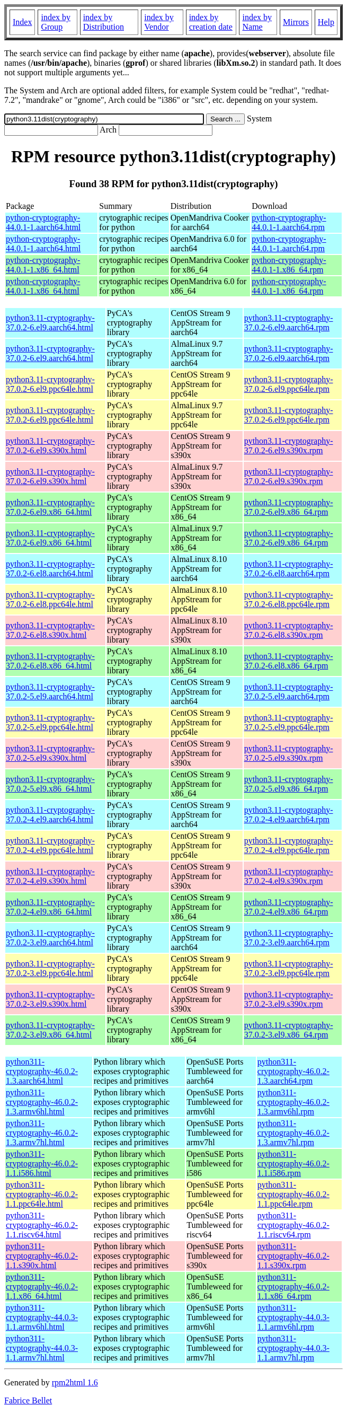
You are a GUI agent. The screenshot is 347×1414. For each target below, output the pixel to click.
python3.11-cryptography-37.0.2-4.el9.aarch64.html (50, 814)
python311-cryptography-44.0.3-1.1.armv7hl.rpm (293, 1348)
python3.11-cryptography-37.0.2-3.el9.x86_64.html (50, 1030)
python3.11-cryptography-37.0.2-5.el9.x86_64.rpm (288, 784)
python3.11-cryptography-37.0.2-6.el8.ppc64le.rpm (288, 599)
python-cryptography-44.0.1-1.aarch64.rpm (289, 222)
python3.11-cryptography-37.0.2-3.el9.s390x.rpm (288, 999)
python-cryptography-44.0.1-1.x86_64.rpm (289, 265)
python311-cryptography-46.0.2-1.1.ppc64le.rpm (293, 1194)
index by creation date (211, 22)
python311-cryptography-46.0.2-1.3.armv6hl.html (42, 1102)
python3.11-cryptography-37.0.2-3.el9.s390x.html (50, 999)
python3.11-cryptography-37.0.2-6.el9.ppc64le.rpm (288, 384)
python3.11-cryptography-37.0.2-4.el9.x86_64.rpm (288, 907)
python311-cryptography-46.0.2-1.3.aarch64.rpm (293, 1071)
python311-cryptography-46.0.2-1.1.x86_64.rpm (293, 1286)
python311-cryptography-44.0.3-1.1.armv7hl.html (42, 1348)
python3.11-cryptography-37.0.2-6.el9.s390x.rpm (288, 445)
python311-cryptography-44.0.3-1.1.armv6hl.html (42, 1317)
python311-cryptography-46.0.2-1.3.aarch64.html (42, 1071)
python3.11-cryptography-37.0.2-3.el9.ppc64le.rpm (288, 968)
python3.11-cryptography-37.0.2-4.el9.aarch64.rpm (288, 814)
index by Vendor (159, 22)
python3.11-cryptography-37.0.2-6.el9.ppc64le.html (50, 384)
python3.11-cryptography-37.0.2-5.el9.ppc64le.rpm (288, 722)
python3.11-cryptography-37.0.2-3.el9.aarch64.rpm (288, 937)
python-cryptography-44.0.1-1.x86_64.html (43, 265)
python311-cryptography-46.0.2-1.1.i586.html (42, 1163)
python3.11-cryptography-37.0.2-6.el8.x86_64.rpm (288, 661)
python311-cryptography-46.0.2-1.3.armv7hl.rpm (293, 1133)
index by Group (55, 22)
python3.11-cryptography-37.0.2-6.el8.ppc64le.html (50, 599)
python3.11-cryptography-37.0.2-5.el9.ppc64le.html (50, 722)
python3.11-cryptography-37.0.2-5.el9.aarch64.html (50, 691)
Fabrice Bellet (28, 1400)
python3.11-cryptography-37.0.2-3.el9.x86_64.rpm (288, 1030)
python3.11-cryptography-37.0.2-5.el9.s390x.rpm (288, 753)
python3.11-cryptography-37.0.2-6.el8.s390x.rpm (288, 630)
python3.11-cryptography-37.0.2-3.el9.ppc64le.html (50, 968)
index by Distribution (103, 22)
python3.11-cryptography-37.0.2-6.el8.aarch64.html (50, 568)
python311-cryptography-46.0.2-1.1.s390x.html (42, 1256)
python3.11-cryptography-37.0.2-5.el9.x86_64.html (50, 784)
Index (22, 22)
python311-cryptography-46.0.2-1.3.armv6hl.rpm (293, 1102)
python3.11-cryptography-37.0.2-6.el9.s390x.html (50, 445)
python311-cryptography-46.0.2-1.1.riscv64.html (42, 1225)
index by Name (257, 22)
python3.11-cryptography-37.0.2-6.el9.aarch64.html (50, 322)
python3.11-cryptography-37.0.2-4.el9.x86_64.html (50, 907)
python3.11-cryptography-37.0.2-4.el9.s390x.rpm (288, 876)
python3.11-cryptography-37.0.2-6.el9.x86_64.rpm (288, 507)
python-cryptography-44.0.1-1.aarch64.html (43, 222)
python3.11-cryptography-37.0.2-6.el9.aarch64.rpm (288, 322)
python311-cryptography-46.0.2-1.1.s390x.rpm (293, 1256)
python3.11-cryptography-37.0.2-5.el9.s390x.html (50, 753)
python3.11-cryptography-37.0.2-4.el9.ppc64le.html (50, 845)
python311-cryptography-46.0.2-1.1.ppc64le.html (42, 1194)
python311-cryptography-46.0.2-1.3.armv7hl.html (42, 1133)
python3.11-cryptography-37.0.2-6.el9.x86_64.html (50, 507)
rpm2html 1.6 (75, 1382)
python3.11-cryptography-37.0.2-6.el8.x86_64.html (50, 661)
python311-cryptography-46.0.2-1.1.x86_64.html (42, 1286)
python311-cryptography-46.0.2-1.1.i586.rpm (293, 1163)
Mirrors (296, 22)
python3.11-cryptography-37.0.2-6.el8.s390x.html (50, 630)
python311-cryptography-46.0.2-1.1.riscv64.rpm (293, 1225)
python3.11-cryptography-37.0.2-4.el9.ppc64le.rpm (288, 845)
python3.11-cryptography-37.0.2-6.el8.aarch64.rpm (288, 568)
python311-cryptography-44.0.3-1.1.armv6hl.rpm (293, 1317)
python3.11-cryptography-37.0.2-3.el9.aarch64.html (50, 937)
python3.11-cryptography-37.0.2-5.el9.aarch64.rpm (288, 691)
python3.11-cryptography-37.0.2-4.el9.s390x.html (50, 876)
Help (326, 22)
